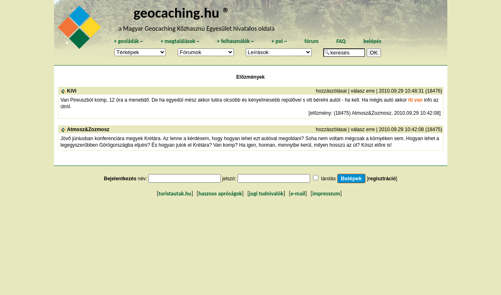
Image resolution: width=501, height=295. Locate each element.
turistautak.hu (175, 193)
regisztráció (382, 179)
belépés (372, 41)
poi (279, 41)
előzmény (320, 113)
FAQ (341, 41)
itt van (415, 100)
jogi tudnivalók (266, 193)
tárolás (328, 179)
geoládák (128, 41)
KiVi (72, 91)
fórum (311, 41)
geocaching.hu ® (182, 12)
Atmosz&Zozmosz (88, 129)
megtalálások (180, 41)
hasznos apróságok (220, 193)
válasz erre (363, 91)
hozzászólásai (331, 91)
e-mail (297, 193)
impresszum (326, 193)
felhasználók (235, 41)
